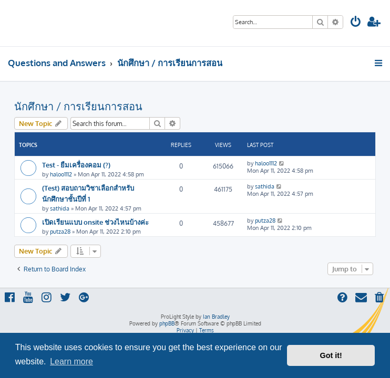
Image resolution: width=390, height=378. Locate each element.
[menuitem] (355, 23)
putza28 (60, 231)
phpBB (167, 323)
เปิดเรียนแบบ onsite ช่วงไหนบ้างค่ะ (95, 221)
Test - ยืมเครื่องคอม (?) (76, 164)
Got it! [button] (331, 355)
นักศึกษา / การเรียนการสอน (78, 106)
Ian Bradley (216, 316)
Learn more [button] (71, 361)
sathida (59, 208)
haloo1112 (61, 174)
